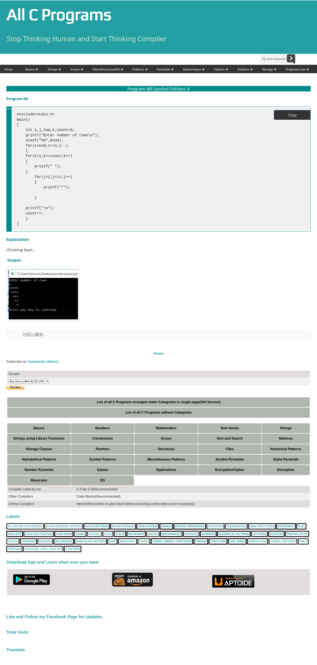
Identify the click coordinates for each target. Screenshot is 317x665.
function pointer (38, 534)
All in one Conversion (25, 526)
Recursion (39, 480)
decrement (286, 526)
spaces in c (127, 541)
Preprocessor (297, 534)
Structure (218, 541)
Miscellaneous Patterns (166, 459)
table (303, 541)
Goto (108, 534)
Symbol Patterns (102, 459)
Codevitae (215, 526)
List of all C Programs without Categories (159, 412)
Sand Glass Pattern (90, 541)
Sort (112, 541)
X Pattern (72, 549)
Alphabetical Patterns (39, 459)
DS (102, 480)
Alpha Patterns (96, 526)
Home (158, 353)
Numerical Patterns (285, 449)
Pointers (102, 449)
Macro (153, 534)
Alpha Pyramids (286, 459)
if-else (120, 534)
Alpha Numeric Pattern (64, 526)
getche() (94, 534)
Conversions (102, 438)
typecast (14, 549)
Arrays (166, 438)
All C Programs (58, 14)
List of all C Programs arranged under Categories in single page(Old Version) (158, 402)
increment (136, 534)
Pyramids (28, 541)
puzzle (13, 541)
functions (64, 534)
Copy (292, 114)
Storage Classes (39, 449)
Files (230, 449)
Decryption (286, 470)
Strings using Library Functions (39, 438)
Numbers (102, 428)
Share (11, 51)
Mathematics (166, 428)
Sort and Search (230, 438)
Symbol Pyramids (230, 459)
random (45, 541)
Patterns (259, 534)
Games (102, 470)
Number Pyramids (39, 470)
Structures (166, 449)
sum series (237, 541)
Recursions (63, 541)
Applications (166, 470)
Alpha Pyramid (123, 526)
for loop (15, 534)
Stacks (144, 541)
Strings (286, 428)
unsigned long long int (43, 549)
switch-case (258, 541)
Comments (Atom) (43, 361)
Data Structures (262, 526)
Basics (39, 428)
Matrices (286, 438)
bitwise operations (189, 526)
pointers (276, 534)
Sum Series (229, 428)
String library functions (172, 541)
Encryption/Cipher (230, 470)
